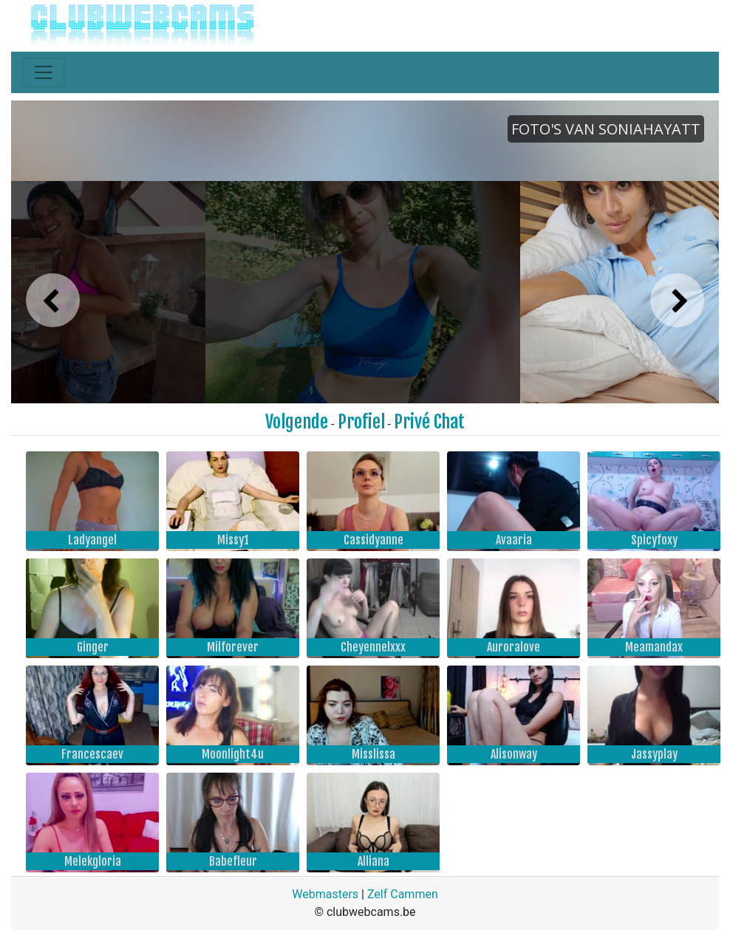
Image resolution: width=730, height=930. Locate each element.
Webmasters (325, 894)
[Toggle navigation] (43, 72)
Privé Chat (429, 422)
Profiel (361, 422)
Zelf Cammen (402, 894)
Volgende (296, 422)
